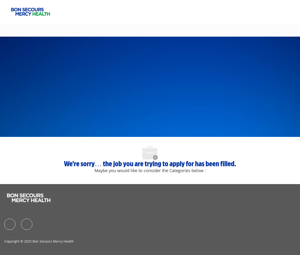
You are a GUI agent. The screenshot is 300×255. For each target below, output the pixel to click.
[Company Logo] (30, 11)
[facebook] (9, 224)
